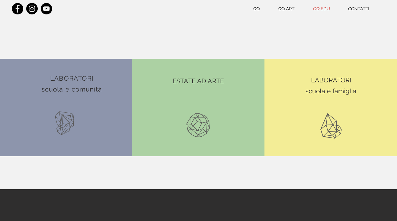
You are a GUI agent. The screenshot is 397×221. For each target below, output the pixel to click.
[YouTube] (46, 8)
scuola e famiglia (330, 91)
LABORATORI (331, 80)
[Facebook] (17, 8)
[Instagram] (32, 8)
